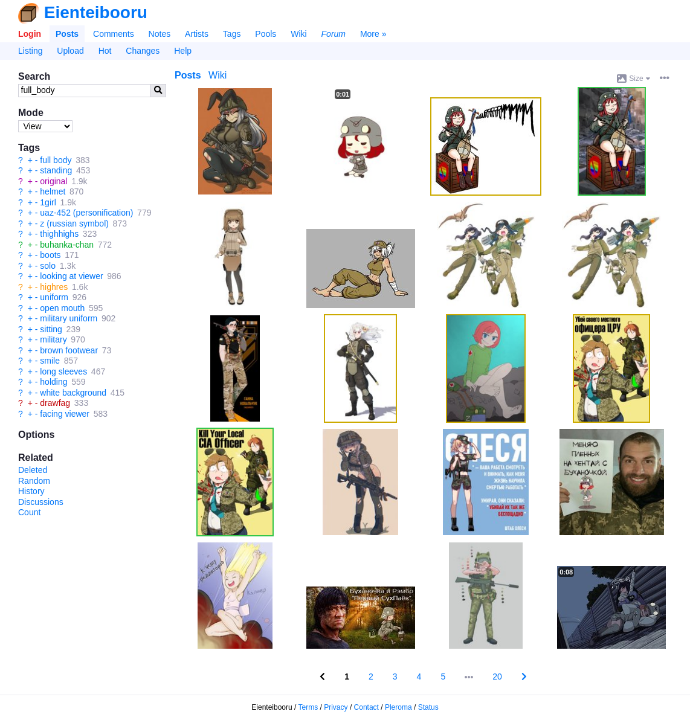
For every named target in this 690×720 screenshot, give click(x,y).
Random (34, 481)
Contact (366, 707)
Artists (196, 34)
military (53, 339)
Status (428, 707)
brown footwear (69, 350)
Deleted (32, 470)
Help (183, 51)
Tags (232, 34)
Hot (105, 51)
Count (29, 512)
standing (56, 170)
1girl (48, 202)
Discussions (40, 502)
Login (29, 34)
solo (48, 266)
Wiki (298, 34)
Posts (67, 34)
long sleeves (63, 371)
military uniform (68, 318)
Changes (143, 51)
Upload (70, 51)
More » (373, 34)
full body (55, 160)
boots (50, 255)
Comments (113, 34)
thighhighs (59, 234)
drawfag (55, 403)
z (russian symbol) (74, 223)
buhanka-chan (67, 244)
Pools (265, 34)
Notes (160, 34)
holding (53, 382)
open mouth (62, 308)
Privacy (335, 707)
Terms (308, 707)
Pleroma (398, 707)
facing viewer (64, 414)
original (53, 181)
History (31, 491)
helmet (52, 191)
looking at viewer (71, 276)
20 (497, 676)
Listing (30, 51)
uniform (54, 297)
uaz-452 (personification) (86, 212)
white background (73, 392)
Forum (333, 34)
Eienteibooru (95, 12)
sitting (51, 329)
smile (50, 360)
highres (54, 287)
